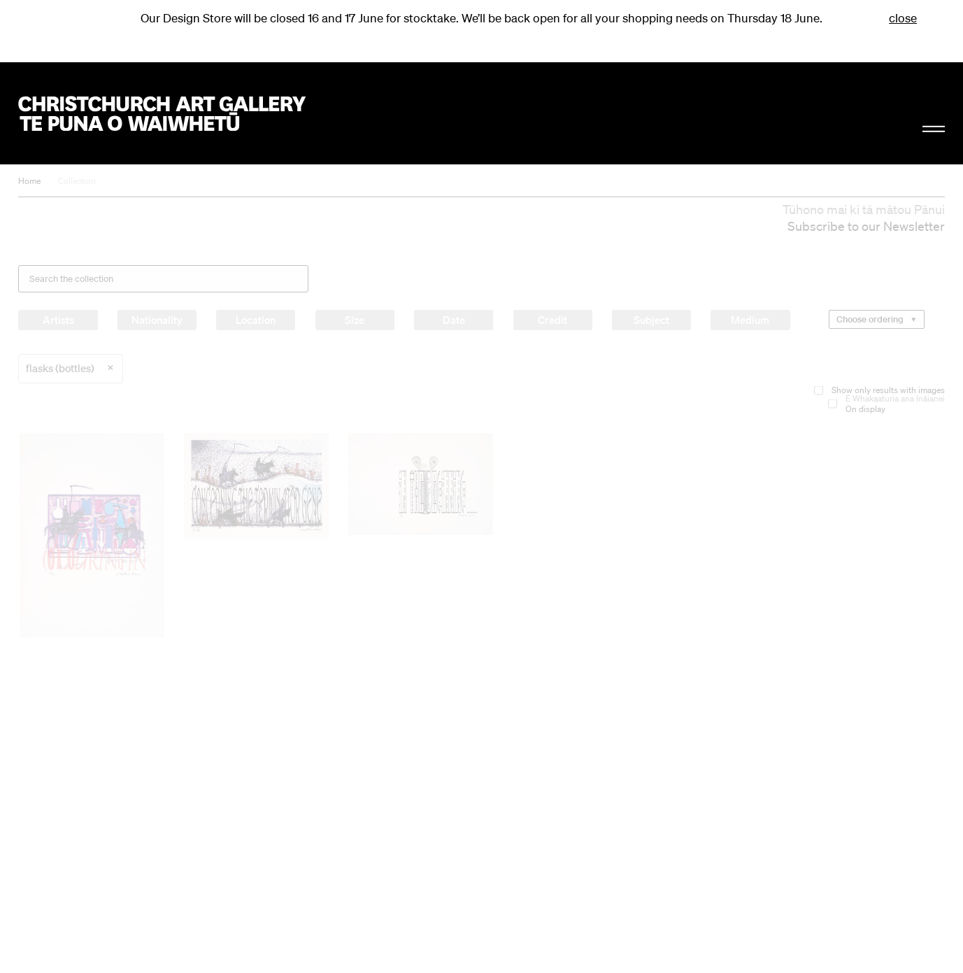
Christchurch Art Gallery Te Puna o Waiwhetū (161, 114)
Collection (77, 181)
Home (29, 181)
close (903, 17)
